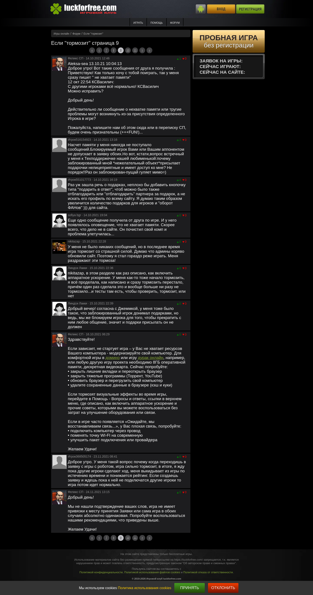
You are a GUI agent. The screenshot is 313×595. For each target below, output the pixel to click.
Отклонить (223, 588)
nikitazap (74, 241)
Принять (189, 588)
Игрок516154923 (79, 139)
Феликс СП (75, 58)
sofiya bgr (74, 215)
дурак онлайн (150, 357)
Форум (175, 22)
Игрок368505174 (79, 456)
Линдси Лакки (77, 268)
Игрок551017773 (79, 179)
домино (112, 357)
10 (128, 50)
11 (135, 50)
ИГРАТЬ (138, 22)
